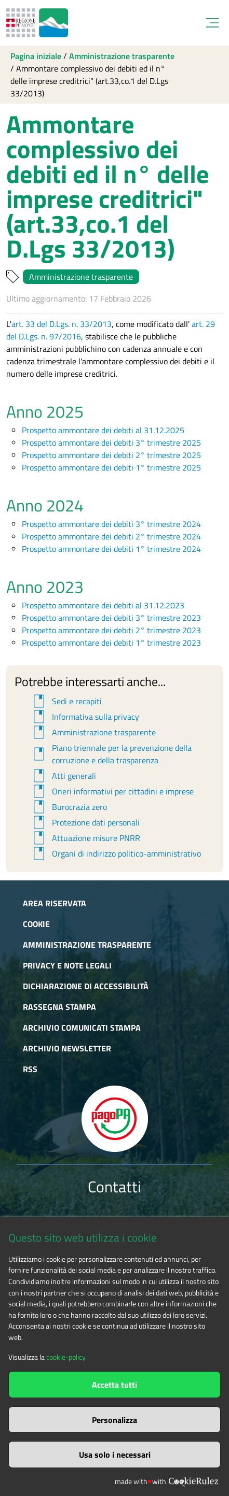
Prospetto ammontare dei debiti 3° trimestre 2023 (111, 617)
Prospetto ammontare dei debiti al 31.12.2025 (103, 430)
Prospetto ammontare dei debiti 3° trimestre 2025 (111, 442)
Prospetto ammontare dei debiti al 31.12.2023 (103, 605)
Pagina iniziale (35, 56)
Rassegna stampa (59, 1007)
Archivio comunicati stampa (82, 1027)
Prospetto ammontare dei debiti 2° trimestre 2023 (111, 630)
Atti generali (63, 776)
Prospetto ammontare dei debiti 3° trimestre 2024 (111, 524)
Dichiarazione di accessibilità (86, 986)
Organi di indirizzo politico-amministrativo (115, 853)
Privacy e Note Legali (67, 965)
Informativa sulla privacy (84, 716)
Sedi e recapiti (66, 701)
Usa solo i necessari (115, 1454)
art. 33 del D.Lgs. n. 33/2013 (61, 324)
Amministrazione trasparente (121, 56)
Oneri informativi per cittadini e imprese (112, 791)
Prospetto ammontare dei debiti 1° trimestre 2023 (111, 642)
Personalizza (114, 1420)
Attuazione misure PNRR (85, 838)
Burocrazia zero (68, 807)
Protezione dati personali (85, 822)
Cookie (36, 924)
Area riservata (54, 903)
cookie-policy (66, 1357)
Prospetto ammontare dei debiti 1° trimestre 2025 (111, 467)
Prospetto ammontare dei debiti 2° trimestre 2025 (111, 455)
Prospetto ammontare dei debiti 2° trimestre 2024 (111, 536)
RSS (30, 1069)
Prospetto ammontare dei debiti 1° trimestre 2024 (111, 549)
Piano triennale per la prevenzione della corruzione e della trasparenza (111, 754)
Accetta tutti (114, 1384)
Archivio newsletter (67, 1048)
